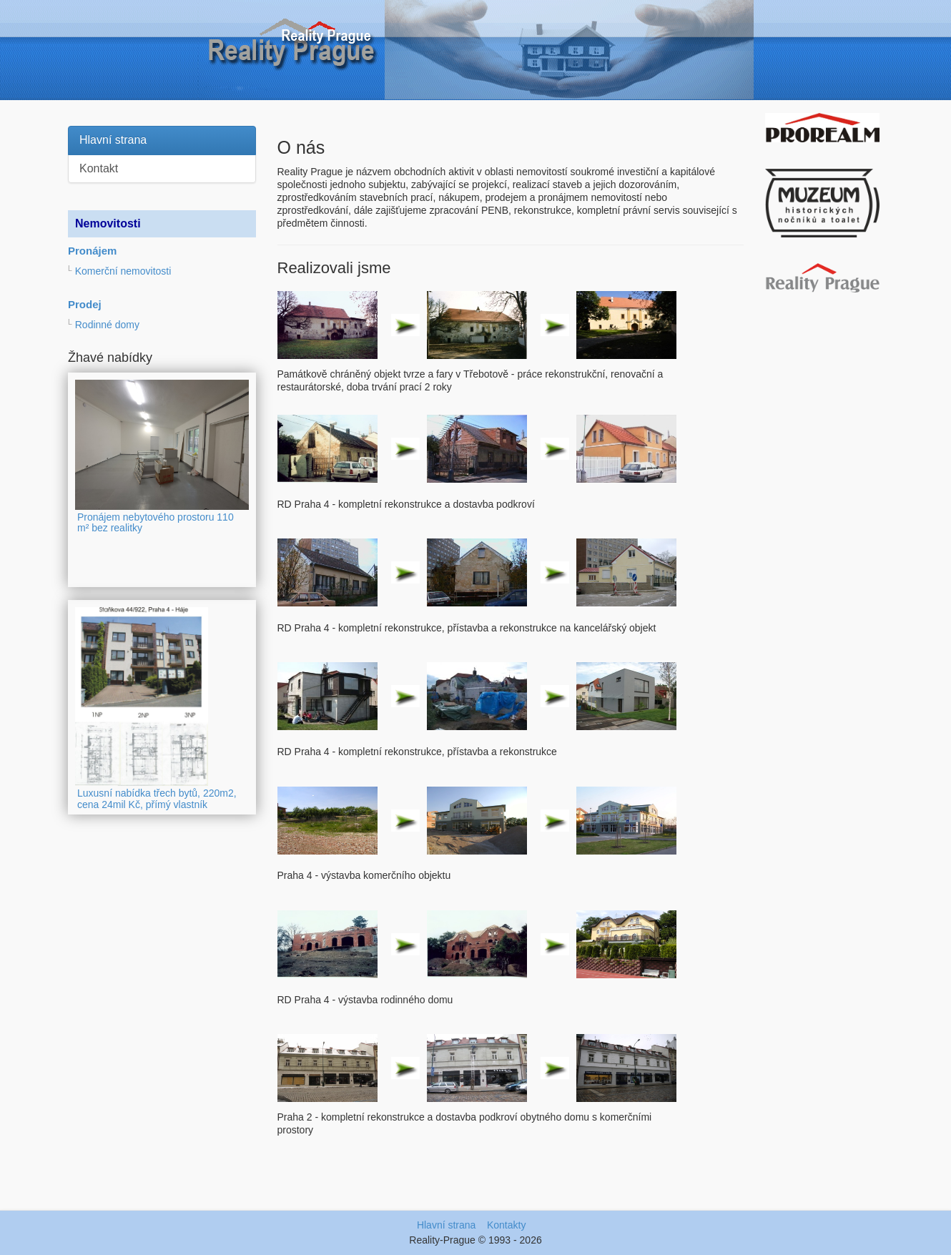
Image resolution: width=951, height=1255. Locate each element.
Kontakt (98, 168)
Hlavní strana (113, 140)
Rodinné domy (107, 324)
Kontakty (506, 1225)
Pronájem (92, 251)
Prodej (85, 304)
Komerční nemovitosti (123, 271)
